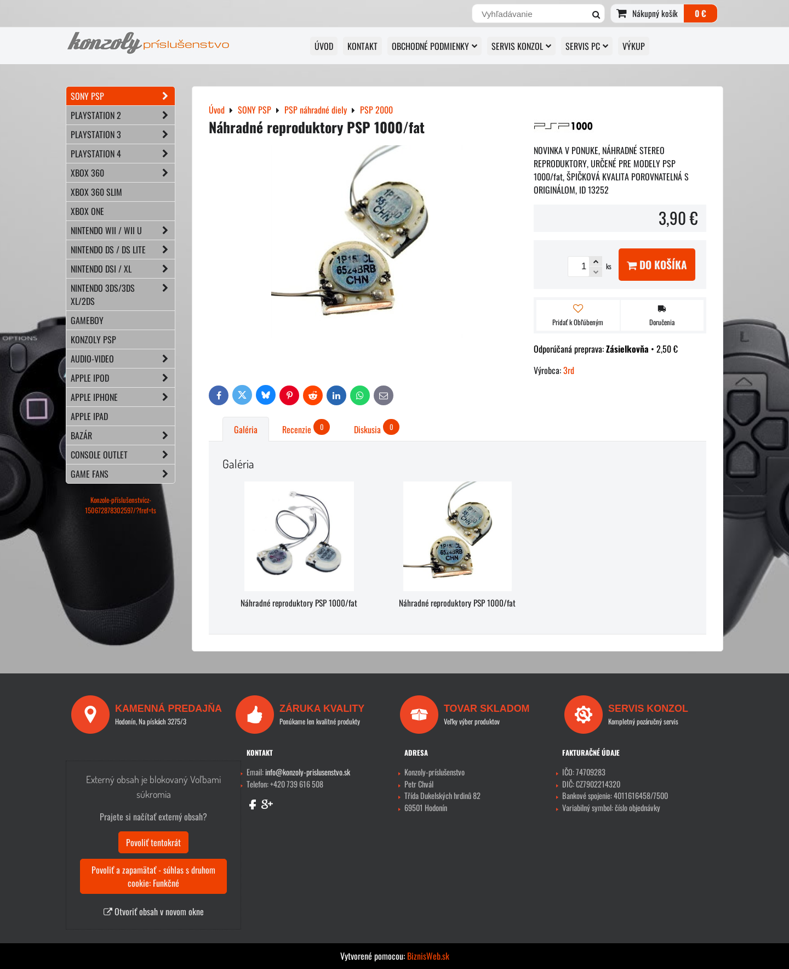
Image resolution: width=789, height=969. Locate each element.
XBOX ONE (87, 211)
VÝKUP (633, 46)
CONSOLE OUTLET (123, 454)
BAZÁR (123, 435)
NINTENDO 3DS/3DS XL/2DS (123, 294)
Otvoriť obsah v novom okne (154, 911)
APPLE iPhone (123, 397)
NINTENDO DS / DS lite (123, 249)
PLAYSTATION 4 (123, 153)
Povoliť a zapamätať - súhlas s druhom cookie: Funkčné (153, 876)
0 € (700, 13)
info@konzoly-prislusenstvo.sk (307, 772)
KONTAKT (362, 46)
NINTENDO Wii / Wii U (123, 230)
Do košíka (657, 265)
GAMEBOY (87, 320)
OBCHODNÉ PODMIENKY (434, 46)
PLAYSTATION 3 (123, 134)
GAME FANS (123, 473)
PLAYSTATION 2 (123, 115)
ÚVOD (324, 46)
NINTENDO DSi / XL (123, 268)
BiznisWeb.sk (428, 955)
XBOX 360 (123, 172)
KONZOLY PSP (93, 339)
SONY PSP (123, 96)
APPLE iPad (89, 416)
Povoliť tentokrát (153, 842)
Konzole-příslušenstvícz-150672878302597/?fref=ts (120, 505)
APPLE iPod (123, 378)
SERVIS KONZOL (521, 46)
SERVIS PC (586, 46)
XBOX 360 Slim (96, 192)
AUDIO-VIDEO (123, 358)
